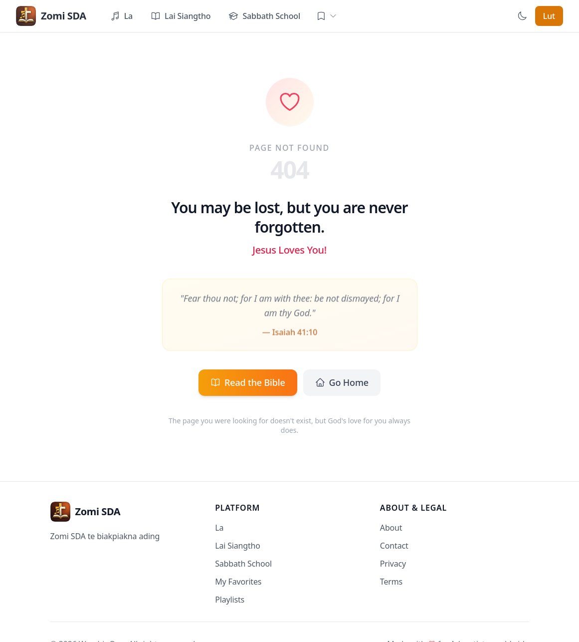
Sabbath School (243, 563)
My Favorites (238, 581)
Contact (394, 545)
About (391, 527)
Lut (549, 15)
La (219, 527)
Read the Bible (247, 382)
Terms (391, 581)
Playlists (229, 599)
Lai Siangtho (237, 545)
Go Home (342, 382)
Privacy (393, 563)
